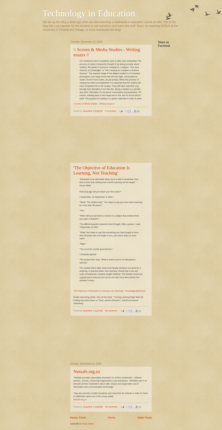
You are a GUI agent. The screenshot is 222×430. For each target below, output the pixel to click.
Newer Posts (78, 417)
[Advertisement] (111, 139)
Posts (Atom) (88, 424)
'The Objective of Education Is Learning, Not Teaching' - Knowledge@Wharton (109, 291)
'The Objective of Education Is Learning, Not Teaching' (101, 170)
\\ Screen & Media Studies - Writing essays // (94, 104)
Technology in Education (88, 13)
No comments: (111, 311)
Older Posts (144, 417)
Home (111, 417)
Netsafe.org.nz (86, 371)
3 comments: (111, 111)
